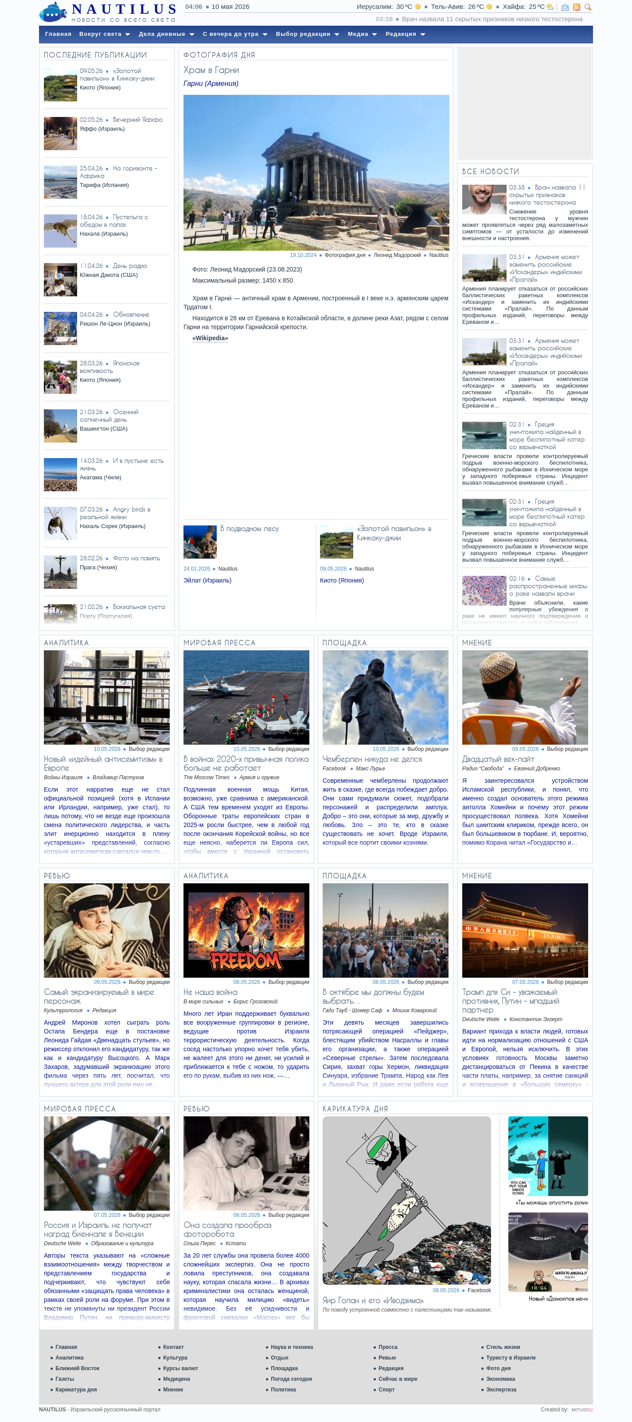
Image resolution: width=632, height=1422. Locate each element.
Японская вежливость (109, 366)
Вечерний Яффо (138, 119)
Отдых (280, 1358)
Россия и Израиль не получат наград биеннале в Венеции (98, 1229)
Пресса (388, 1347)
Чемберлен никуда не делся (372, 758)
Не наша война (210, 991)
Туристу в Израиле (511, 1358)
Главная (66, 1347)
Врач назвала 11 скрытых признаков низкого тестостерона (547, 194)
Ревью (387, 1358)
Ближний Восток (77, 1368)
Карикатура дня (76, 1390)
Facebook (479, 1290)
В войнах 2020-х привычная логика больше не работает (245, 763)
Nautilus (439, 255)
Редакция (390, 1368)
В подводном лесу (249, 528)
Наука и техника (292, 1347)
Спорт (386, 1390)
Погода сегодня (291, 1379)
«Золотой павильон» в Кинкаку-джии (117, 74)
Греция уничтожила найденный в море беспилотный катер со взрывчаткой (547, 435)
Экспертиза (501, 1390)
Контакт (173, 1347)
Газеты (64, 1379)
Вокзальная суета (139, 606)
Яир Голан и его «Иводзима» (373, 1300)
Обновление (131, 314)
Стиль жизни (503, 1347)
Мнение (173, 1390)
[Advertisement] (525, 103)
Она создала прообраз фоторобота (227, 1229)
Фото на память (136, 558)
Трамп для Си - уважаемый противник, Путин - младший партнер (510, 1000)
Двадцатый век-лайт (498, 758)
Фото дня (498, 1368)
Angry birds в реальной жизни (115, 513)
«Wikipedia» (210, 338)
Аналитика (69, 1358)
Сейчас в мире (397, 1379)
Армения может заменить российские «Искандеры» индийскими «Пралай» (545, 268)
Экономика (500, 1379)
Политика (283, 1390)
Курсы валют (180, 1368)
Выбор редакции (149, 749)
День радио (130, 265)
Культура (175, 1358)
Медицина (176, 1379)
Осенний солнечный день (109, 415)
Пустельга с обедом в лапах (114, 220)
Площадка (284, 1368)
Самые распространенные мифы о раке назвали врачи (548, 586)
